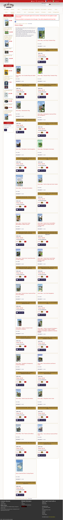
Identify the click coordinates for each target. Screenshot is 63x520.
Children (6, 12)
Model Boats (50, 9)
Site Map (23, 503)
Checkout (57, 1)
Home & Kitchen (31, 9)
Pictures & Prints (37, 9)
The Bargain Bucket (56, 12)
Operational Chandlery (12, 13)
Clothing (56, 9)
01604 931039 (44, 503)
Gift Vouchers (43, 12)
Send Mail (2, 502)
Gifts (25, 12)
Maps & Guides (6, 9)
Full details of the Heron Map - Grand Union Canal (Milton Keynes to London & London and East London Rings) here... (47, 233)
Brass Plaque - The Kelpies (8, 99)
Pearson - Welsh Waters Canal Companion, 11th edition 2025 (8, 29)
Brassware (12, 9)
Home (34, 1)
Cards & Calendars (43, 9)
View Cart (49, 1)
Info (22, 502)
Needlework (37, 12)
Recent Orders (41, 1)
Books (19, 9)
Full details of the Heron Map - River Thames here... (26, 442)
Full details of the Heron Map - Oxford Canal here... (26, 407)
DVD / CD (18, 12)
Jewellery (49, 12)
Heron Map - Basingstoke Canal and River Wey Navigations (8, 112)
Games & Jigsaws (31, 12)
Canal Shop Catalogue (18, 23)
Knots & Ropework (25, 9)
